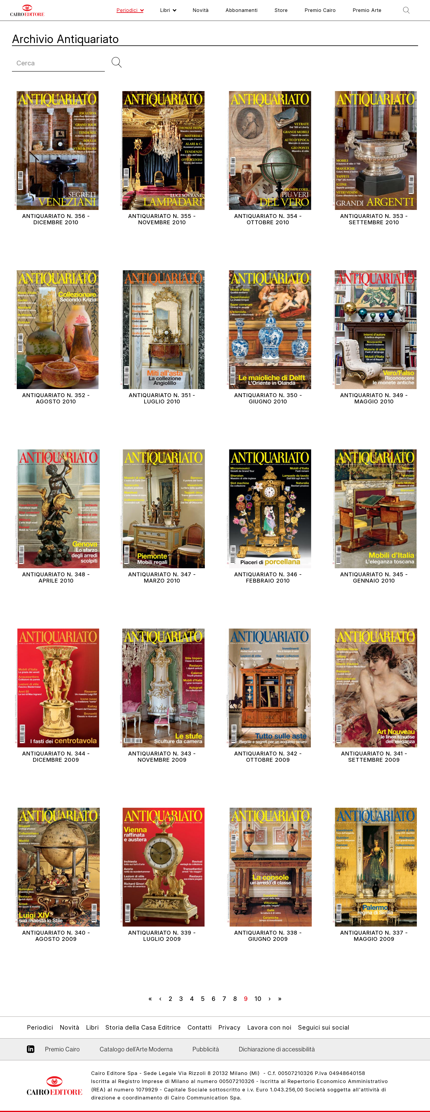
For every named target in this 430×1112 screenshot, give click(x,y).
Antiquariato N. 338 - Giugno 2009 (268, 949)
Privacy (229, 1027)
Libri (92, 1027)
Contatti (200, 1027)
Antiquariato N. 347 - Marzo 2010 (162, 591)
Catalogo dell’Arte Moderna (136, 1049)
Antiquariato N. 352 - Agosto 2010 (56, 412)
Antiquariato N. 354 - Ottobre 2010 (268, 232)
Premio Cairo (62, 1049)
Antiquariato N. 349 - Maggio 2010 (374, 412)
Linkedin (30, 1051)
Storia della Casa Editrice (143, 1027)
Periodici (40, 1027)
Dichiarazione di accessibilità (277, 1049)
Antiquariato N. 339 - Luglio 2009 (162, 949)
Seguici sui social (323, 1027)
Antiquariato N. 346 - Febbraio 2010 (268, 591)
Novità (69, 1027)
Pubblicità (206, 1049)
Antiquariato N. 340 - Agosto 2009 (56, 949)
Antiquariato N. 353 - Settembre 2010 (374, 232)
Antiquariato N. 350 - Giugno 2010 (268, 412)
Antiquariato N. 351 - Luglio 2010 (162, 412)
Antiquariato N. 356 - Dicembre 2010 (56, 232)
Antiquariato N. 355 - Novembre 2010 (162, 232)
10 (260, 998)
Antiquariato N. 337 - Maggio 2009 (374, 949)
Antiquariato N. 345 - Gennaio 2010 (374, 591)
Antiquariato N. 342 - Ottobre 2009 (268, 770)
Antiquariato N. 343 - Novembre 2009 (162, 770)
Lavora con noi (269, 1027)
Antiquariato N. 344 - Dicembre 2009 (56, 770)
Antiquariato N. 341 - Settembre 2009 (374, 770)
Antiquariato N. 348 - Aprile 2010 (56, 591)
